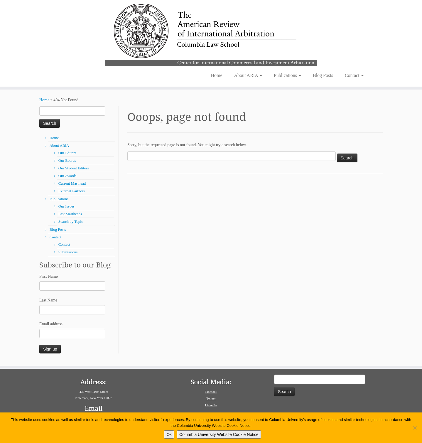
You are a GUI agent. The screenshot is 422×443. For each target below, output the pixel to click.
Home (216, 75)
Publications (287, 75)
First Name (48, 276)
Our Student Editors (73, 168)
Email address (51, 324)
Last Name (48, 300)
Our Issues (66, 206)
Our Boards (67, 160)
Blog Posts (323, 75)
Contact (354, 75)
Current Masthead (72, 183)
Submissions (68, 252)
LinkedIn (211, 405)
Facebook (211, 391)
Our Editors (67, 153)
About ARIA (248, 75)
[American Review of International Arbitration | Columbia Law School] (211, 34)
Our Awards (67, 176)
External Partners (71, 191)
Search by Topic (70, 221)
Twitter (211, 398)
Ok (169, 434)
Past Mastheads (70, 214)
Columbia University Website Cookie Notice (219, 434)
